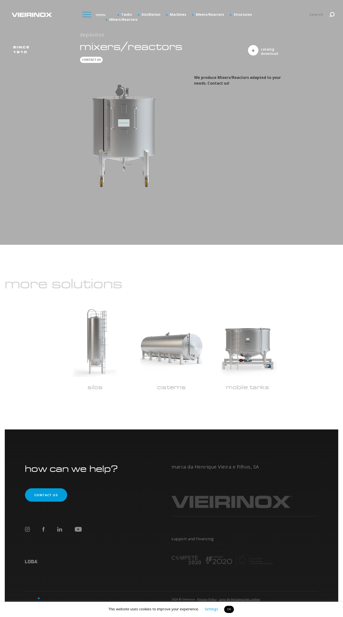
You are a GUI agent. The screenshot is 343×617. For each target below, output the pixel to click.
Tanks (126, 14)
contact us (91, 60)
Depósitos (92, 34)
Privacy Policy (207, 599)
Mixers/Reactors (210, 14)
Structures (243, 14)
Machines (178, 14)
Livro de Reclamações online (239, 599)
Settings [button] (211, 609)
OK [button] (229, 609)
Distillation (150, 14)
